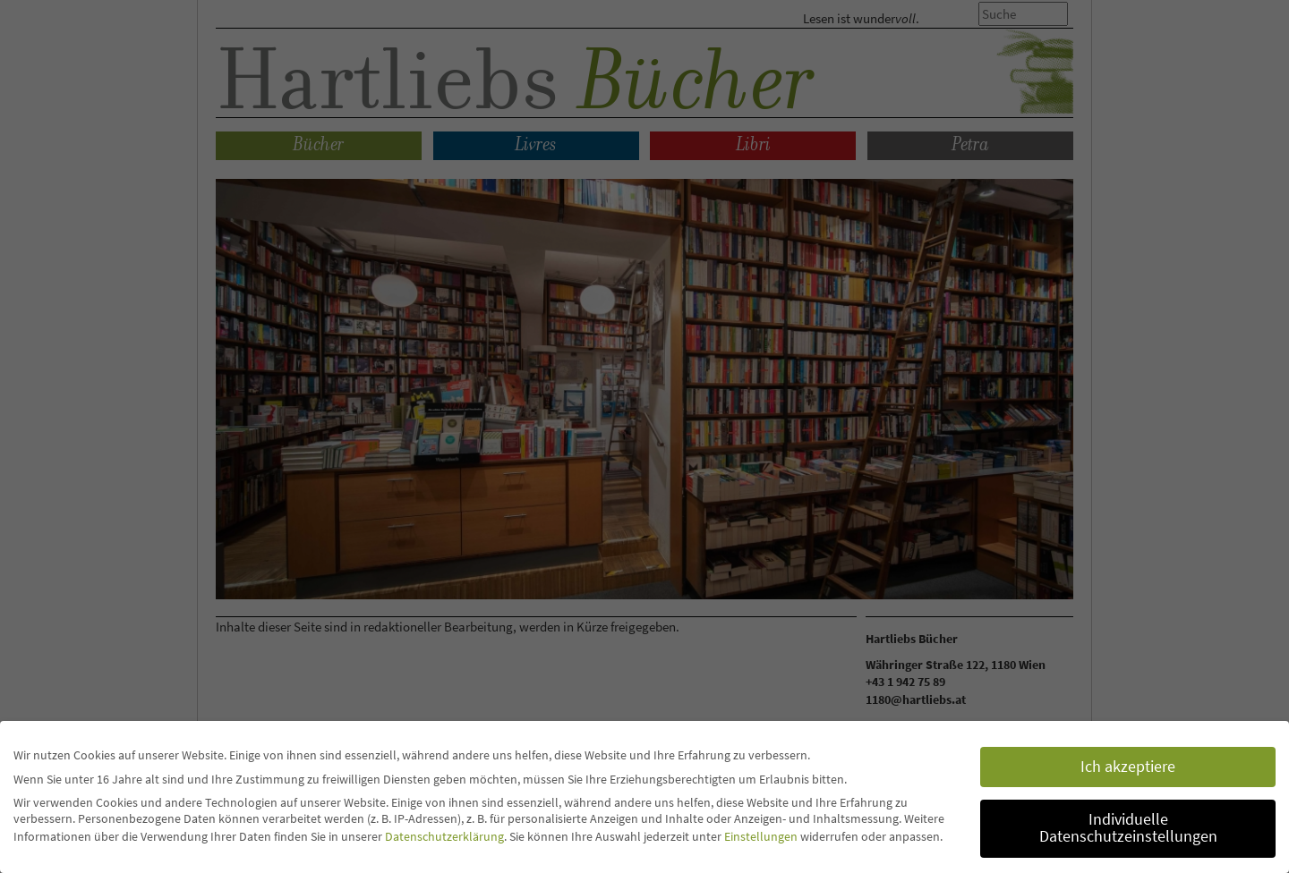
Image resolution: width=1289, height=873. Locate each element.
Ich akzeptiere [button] (1127, 766)
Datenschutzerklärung (444, 836)
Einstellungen (761, 836)
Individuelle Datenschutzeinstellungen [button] (1128, 828)
